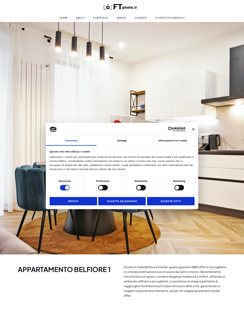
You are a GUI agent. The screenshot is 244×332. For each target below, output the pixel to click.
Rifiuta (73, 201)
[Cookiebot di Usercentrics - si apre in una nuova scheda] (170, 129)
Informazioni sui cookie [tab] (173, 140)
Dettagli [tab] (122, 140)
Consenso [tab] (71, 140)
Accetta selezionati (122, 201)
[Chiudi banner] (193, 129)
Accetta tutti (170, 201)
